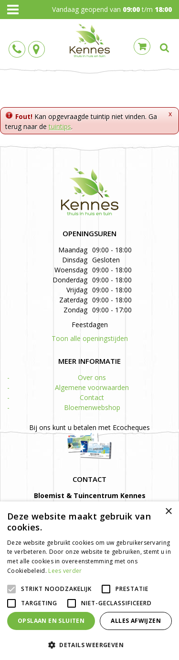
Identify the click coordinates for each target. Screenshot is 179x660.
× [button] (168, 511)
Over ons (92, 377)
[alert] (89, 580)
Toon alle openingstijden (90, 338)
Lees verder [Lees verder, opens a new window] (65, 571)
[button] (89, 644)
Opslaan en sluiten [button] (51, 621)
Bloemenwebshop (92, 407)
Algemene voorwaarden (92, 387)
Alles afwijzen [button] (136, 621)
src (165, 47)
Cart (142, 46)
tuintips (60, 126)
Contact (92, 397)
